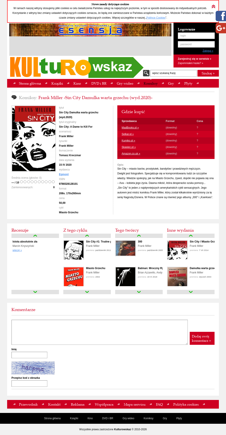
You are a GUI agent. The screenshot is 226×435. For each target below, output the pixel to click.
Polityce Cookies (156, 17)
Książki (74, 418)
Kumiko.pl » (128, 140)
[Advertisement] (90, 46)
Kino (90, 418)
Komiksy (148, 418)
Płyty (179, 418)
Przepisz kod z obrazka (25, 377)
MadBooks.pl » (130, 127)
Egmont (64, 174)
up (35, 236)
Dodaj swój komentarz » (201, 338)
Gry (165, 418)
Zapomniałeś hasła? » (190, 63)
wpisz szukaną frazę (164, 73)
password (185, 44)
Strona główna (52, 418)
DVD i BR (107, 418)
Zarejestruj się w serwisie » (194, 58)
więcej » (17, 250)
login (183, 35)
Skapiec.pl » (129, 147)
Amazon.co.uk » (131, 153)
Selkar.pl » (128, 134)
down (35, 292)
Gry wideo (128, 418)
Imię (14, 349)
